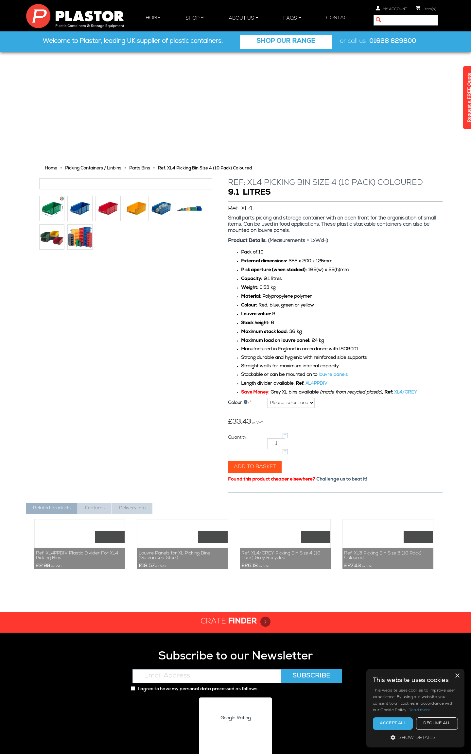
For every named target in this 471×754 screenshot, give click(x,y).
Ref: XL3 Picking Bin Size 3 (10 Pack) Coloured (383, 505)
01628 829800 (392, 42)
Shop (194, 18)
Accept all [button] (393, 724)
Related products (52, 400)
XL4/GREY (406, 284)
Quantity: (238, 329)
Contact (338, 18)
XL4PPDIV (317, 275)
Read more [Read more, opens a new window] (419, 710)
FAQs (292, 18)
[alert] (415, 708)
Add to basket (255, 358)
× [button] (457, 676)
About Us (243, 18)
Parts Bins (139, 60)
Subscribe (311, 625)
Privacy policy (343, 743)
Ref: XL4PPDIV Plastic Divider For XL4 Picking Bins (77, 505)
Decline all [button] (436, 724)
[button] (415, 737)
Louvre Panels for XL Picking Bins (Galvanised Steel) (174, 505)
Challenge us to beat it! (342, 371)
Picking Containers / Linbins (93, 60)
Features (95, 400)
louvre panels (333, 266)
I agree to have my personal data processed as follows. (194, 639)
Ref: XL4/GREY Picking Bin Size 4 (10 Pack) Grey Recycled (280, 505)
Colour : (239, 294)
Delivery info (132, 400)
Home (153, 18)
